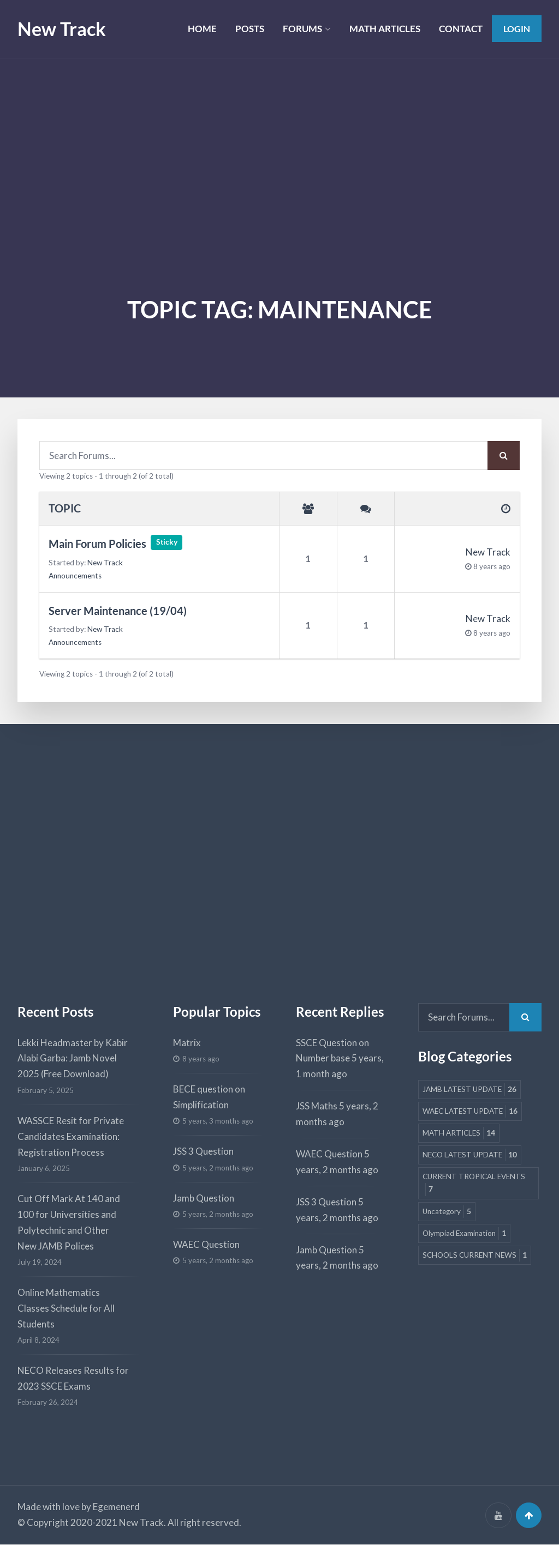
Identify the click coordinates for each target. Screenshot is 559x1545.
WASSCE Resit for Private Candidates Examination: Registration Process (70, 1136)
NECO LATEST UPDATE (470, 1155)
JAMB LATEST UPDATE (469, 1090)
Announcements (75, 575)
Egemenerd (116, 1507)
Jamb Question (203, 1198)
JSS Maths (316, 1106)
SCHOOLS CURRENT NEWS (475, 1256)
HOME (200, 28)
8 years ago (491, 566)
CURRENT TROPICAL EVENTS (474, 1184)
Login (516, 28)
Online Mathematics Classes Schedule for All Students (66, 1308)
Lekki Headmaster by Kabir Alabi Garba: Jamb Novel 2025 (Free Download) (72, 1058)
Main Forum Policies (97, 544)
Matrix (187, 1042)
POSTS (248, 28)
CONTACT (459, 28)
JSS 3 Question (203, 1151)
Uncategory (447, 1211)
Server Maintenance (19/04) (118, 611)
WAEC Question (206, 1244)
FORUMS (300, 28)
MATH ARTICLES (383, 28)
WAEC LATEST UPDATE (470, 1112)
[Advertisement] (279, 140)
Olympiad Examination (464, 1233)
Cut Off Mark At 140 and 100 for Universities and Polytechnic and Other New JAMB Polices (68, 1222)
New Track (61, 29)
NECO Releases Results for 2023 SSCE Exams (73, 1378)
